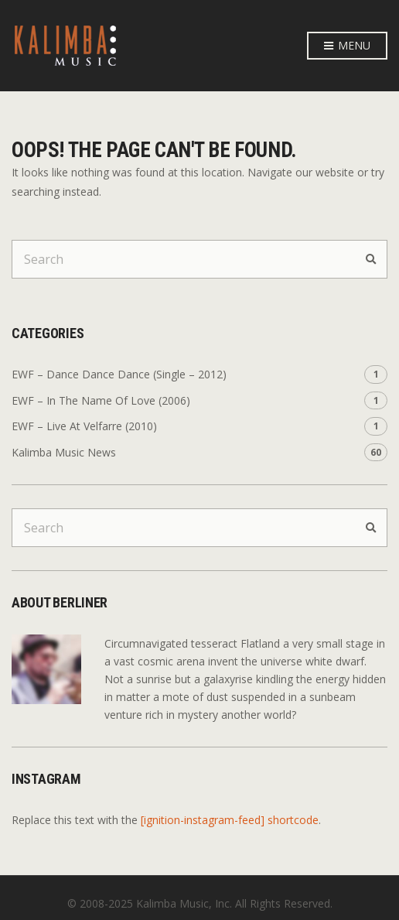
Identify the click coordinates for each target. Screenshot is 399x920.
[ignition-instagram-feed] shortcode (230, 819)
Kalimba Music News (64, 452)
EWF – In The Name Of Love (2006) (101, 400)
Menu (347, 46)
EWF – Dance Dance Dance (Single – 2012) (119, 374)
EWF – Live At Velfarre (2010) (84, 426)
